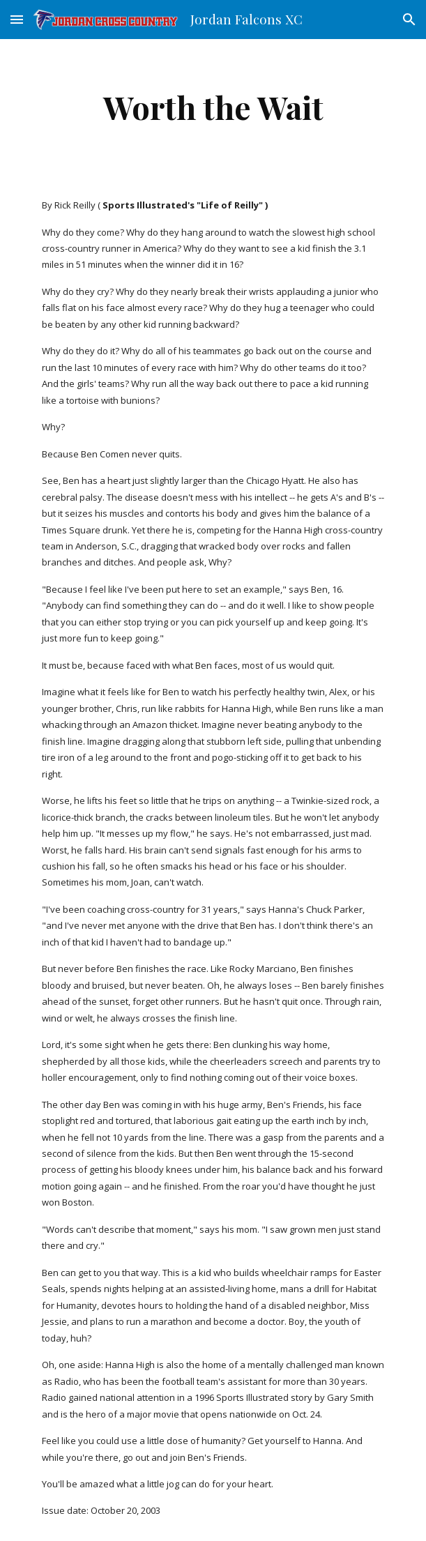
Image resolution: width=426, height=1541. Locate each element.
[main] (213, 106)
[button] (16, 19)
